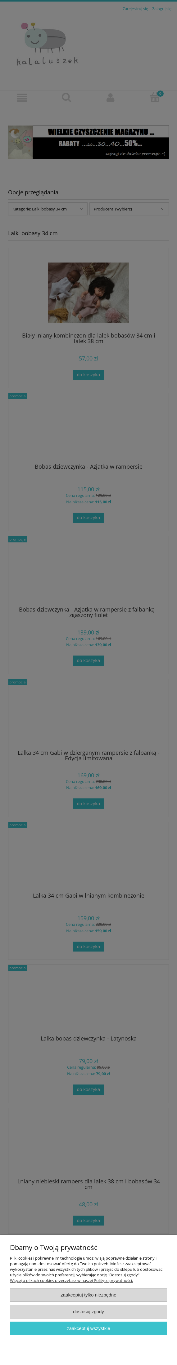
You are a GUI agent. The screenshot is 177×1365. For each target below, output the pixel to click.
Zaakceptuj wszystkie (88, 1328)
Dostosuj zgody (88, 1311)
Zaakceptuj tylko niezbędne (88, 1294)
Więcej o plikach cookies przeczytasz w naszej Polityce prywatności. (71, 1280)
